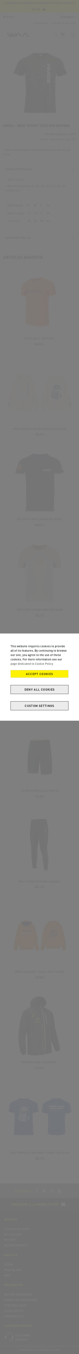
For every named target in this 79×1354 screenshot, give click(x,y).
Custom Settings (39, 706)
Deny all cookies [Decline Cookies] (39, 689)
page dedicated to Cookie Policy (32, 663)
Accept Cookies (39, 674)
